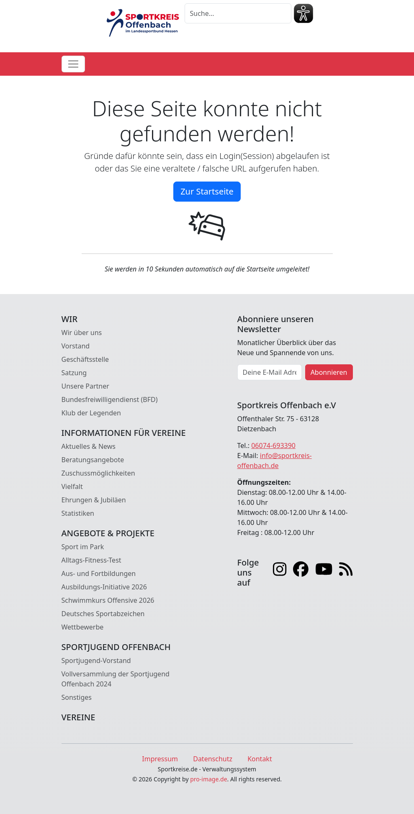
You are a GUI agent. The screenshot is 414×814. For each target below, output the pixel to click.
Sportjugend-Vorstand (96, 660)
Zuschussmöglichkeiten (98, 473)
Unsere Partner (85, 386)
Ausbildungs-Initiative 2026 (104, 586)
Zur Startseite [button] (207, 191)
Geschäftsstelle (85, 359)
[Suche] (238, 13)
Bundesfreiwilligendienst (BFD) (110, 399)
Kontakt (259, 758)
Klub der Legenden (91, 412)
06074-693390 (273, 445)
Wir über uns (82, 332)
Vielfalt (72, 486)
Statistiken (78, 513)
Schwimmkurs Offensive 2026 (108, 600)
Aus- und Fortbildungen (99, 573)
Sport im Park (83, 546)
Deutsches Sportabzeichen (103, 613)
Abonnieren (329, 372)
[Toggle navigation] (73, 64)
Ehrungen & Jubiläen (94, 499)
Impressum (160, 758)
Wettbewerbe (83, 627)
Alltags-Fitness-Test (91, 560)
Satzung (74, 372)
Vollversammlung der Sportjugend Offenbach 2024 (116, 679)
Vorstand (76, 346)
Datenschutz (212, 758)
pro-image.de (208, 779)
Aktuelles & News (89, 446)
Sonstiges (77, 697)
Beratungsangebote (93, 459)
